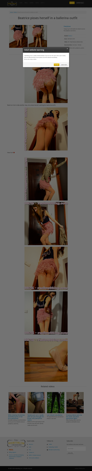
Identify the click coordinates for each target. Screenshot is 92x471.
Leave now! (64, 64)
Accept (56, 64)
